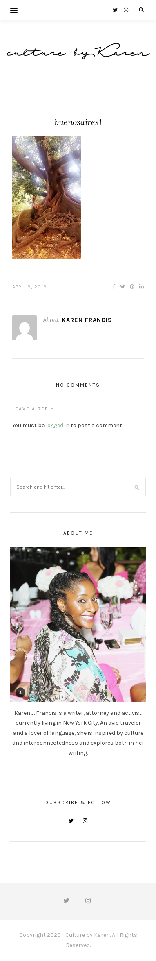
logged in (57, 425)
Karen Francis (87, 320)
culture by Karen (78, 53)
